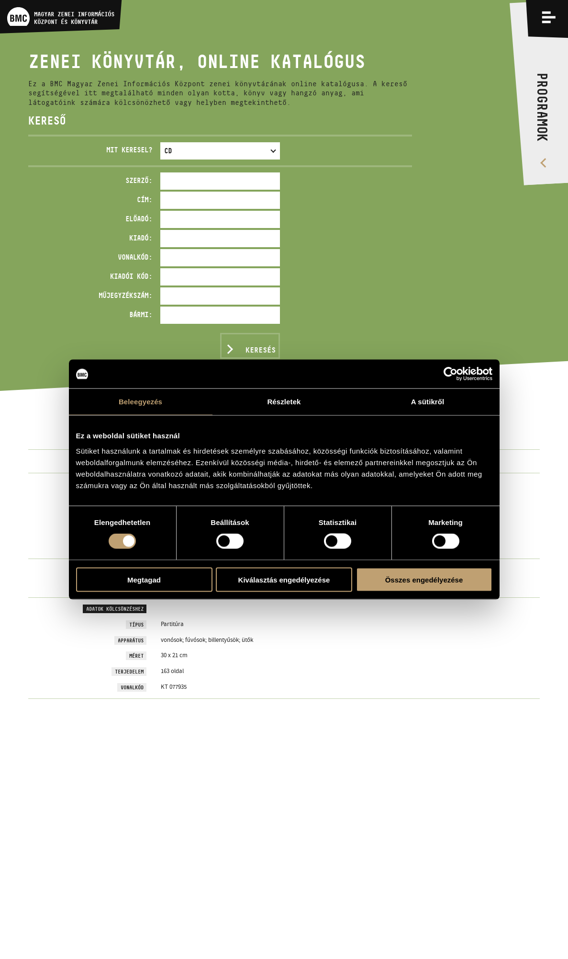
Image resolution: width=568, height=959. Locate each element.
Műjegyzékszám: (125, 295)
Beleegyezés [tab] (140, 402)
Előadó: (138, 219)
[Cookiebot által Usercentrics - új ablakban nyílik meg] (450, 374)
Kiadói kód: (131, 276)
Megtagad (144, 579)
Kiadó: (140, 238)
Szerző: (138, 180)
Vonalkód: (135, 257)
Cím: (144, 199)
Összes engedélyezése (424, 579)
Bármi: (140, 314)
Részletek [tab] (284, 402)
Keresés (260, 349)
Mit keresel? (129, 150)
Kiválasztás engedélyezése (284, 579)
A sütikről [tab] (428, 402)
